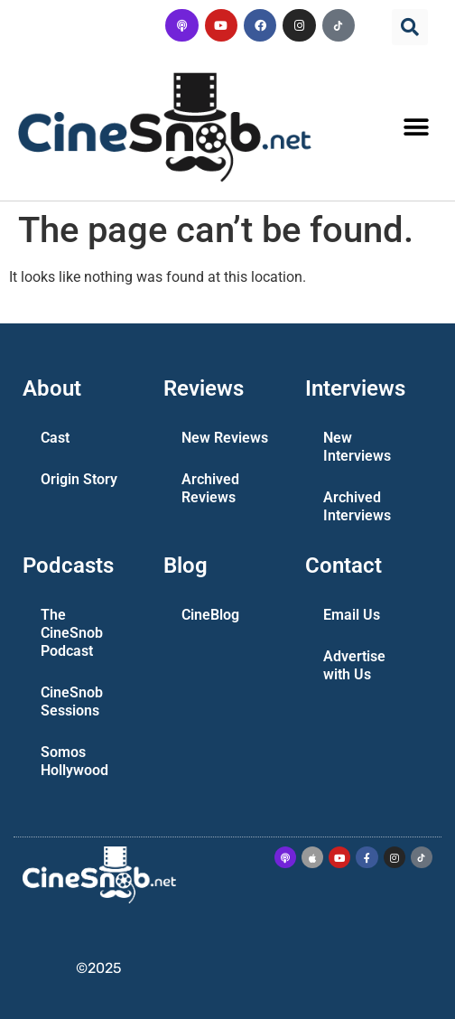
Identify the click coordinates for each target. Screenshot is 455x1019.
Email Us (351, 614)
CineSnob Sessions (72, 701)
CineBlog (210, 614)
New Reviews (224, 437)
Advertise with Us (354, 665)
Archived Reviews (210, 488)
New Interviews (357, 446)
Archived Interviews (357, 506)
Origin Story (79, 479)
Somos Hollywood (74, 761)
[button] (410, 27)
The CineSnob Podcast (72, 632)
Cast (55, 437)
